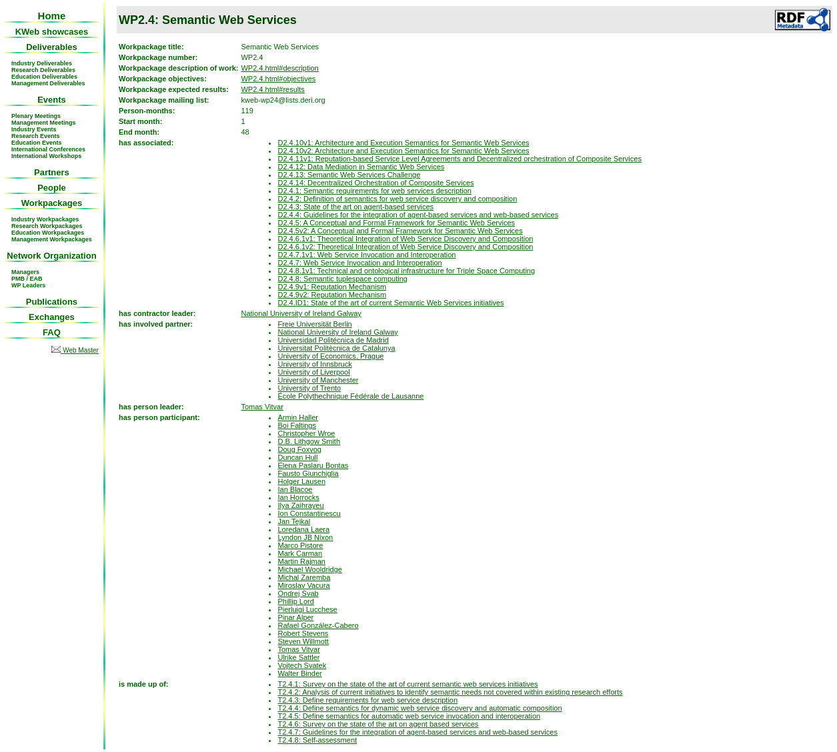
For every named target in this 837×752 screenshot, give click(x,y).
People (51, 188)
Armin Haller (297, 417)
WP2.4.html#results (272, 89)
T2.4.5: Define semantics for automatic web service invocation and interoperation (408, 716)
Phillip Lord (295, 601)
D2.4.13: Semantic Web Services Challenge (348, 175)
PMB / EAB (27, 278)
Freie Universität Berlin (314, 324)
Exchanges (52, 317)
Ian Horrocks (298, 497)
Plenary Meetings (36, 116)
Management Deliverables (48, 83)
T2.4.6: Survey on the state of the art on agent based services (377, 724)
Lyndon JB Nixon (305, 537)
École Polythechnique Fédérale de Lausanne (350, 396)
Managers (25, 272)
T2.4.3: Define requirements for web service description (367, 700)
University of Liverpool (313, 372)
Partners (51, 172)
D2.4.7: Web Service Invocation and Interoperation (359, 263)
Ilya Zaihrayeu (300, 505)
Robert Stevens (302, 633)
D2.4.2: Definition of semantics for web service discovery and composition (397, 199)
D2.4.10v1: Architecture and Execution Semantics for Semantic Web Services (403, 143)
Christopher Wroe (306, 433)
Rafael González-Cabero (317, 625)
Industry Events (34, 129)
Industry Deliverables (41, 63)
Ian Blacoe (294, 489)
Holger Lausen (301, 481)
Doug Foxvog (299, 449)
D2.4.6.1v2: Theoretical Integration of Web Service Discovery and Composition (405, 247)
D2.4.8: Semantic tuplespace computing (342, 279)
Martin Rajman (301, 561)
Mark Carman (299, 553)
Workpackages (52, 203)
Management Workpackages (51, 239)
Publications (51, 302)
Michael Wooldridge (309, 569)
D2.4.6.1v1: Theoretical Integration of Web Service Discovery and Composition (405, 239)
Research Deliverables (43, 70)
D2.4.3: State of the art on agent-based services (355, 207)
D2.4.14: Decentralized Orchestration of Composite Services (375, 183)
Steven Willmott (302, 641)
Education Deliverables (44, 76)
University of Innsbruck (314, 364)
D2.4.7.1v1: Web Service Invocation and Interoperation (366, 255)
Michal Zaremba (303, 577)
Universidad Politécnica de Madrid (332, 340)
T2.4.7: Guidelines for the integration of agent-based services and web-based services (417, 732)
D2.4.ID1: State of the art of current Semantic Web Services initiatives (390, 303)
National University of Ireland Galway (301, 313)
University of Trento (309, 388)
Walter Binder (299, 673)
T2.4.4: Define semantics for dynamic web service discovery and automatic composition (419, 708)
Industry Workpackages (45, 219)
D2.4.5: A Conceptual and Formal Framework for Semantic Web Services (396, 223)
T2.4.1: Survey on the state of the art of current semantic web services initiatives (407, 684)
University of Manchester (317, 380)
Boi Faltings (296, 425)
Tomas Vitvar (262, 407)
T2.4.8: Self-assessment (317, 740)
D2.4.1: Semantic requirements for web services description (374, 191)
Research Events (35, 136)
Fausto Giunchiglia (307, 473)
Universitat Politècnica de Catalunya (336, 348)
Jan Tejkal (293, 521)
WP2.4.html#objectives (278, 79)
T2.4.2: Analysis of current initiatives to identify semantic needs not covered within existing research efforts (449, 692)
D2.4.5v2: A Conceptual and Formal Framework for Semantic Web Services (399, 231)
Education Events (36, 142)
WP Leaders (28, 285)
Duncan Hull (297, 457)
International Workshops (46, 156)
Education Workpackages (47, 232)
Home (52, 15)
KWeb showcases (52, 32)
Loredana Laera (303, 529)
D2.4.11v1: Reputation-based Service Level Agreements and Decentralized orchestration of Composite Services (459, 159)
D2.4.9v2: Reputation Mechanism (331, 295)
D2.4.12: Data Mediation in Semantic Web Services (360, 167)
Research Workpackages (46, 226)
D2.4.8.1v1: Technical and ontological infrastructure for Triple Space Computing (406, 271)
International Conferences (48, 149)
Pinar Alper (295, 617)
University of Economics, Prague (330, 356)
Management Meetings (43, 122)
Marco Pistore (300, 545)
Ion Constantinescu (308, 513)
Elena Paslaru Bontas (312, 465)
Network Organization (51, 256)
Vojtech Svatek (301, 665)
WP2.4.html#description (279, 68)
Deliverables (51, 47)
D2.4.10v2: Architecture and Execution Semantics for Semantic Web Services (403, 151)
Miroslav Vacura (303, 585)
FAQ (52, 332)
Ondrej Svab (297, 593)
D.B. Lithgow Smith (308, 441)
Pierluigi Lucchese (307, 609)
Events (51, 100)
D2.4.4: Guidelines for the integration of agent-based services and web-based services (417, 215)
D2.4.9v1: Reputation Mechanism (331, 287)
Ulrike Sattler (298, 657)
